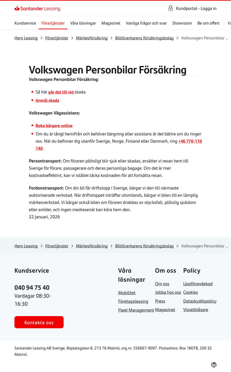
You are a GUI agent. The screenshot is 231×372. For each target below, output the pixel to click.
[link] (18, 8)
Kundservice (25, 23)
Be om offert (208, 23)
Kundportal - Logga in (196, 8)
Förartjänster (53, 23)
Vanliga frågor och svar (146, 23)
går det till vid (62, 92)
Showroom (182, 23)
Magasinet (110, 23)
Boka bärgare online (55, 125)
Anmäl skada (48, 100)
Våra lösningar (83, 23)
